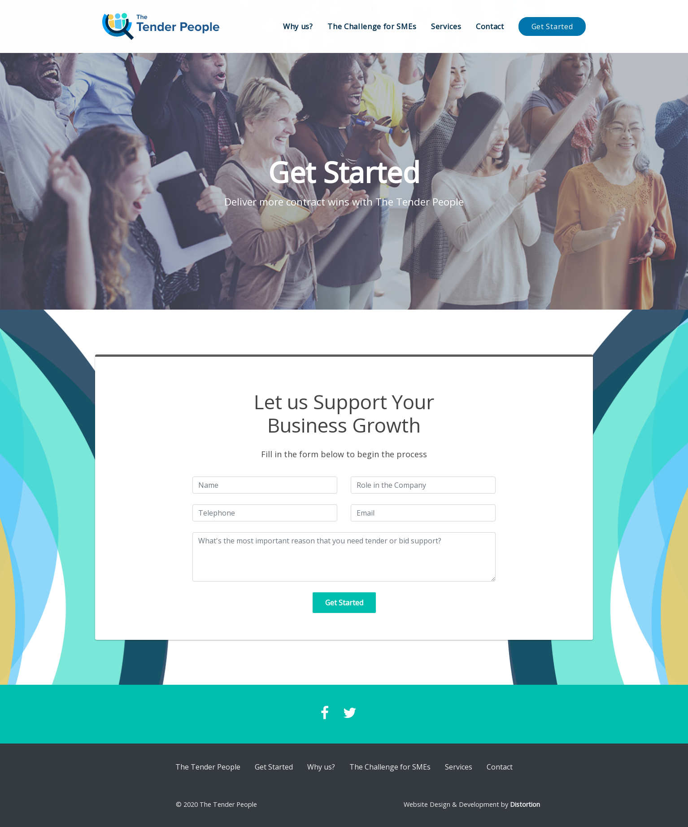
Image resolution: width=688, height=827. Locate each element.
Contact (490, 26)
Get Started (552, 26)
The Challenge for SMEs (371, 26)
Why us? (298, 26)
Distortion (525, 804)
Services (446, 26)
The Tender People (207, 767)
